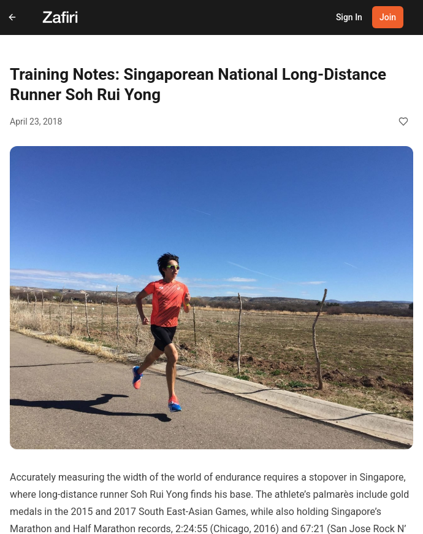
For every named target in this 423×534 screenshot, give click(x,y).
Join (387, 17)
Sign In (349, 17)
